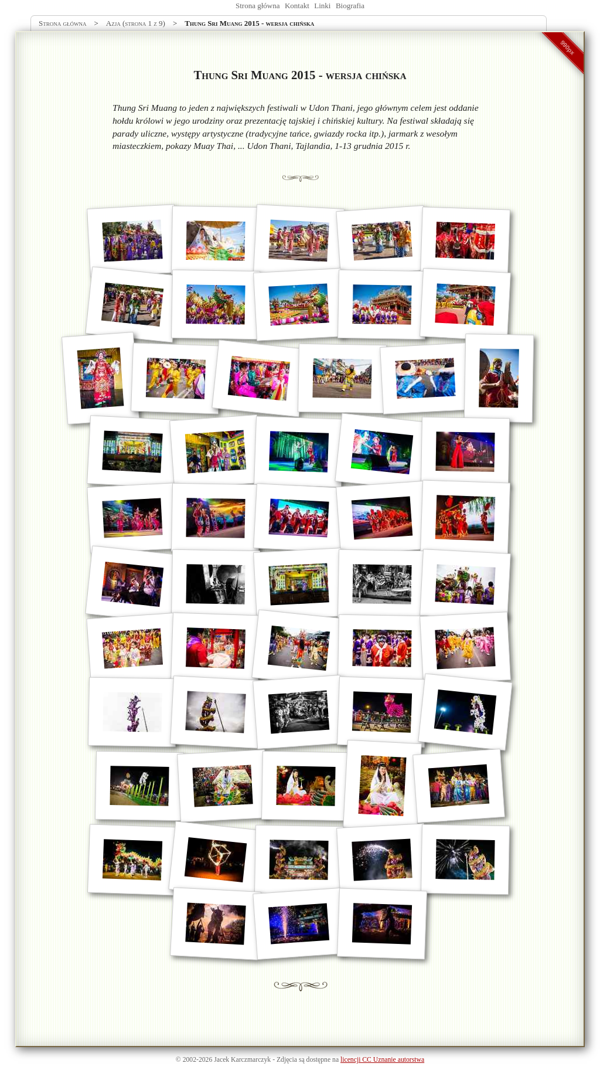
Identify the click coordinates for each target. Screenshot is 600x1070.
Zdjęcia (287, 1060)
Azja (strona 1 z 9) (135, 23)
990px (568, 47)
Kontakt (297, 5)
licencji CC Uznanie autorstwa (382, 1060)
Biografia (350, 5)
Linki (322, 5)
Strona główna (257, 5)
